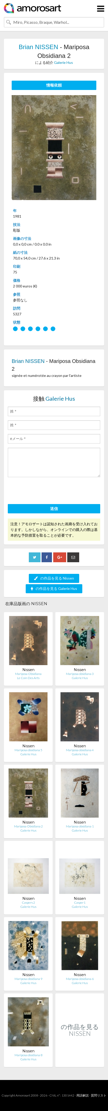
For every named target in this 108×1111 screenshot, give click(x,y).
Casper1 (79, 902)
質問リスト (98, 1095)
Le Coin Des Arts (28, 678)
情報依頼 (54, 85)
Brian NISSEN (38, 46)
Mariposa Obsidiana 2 (28, 826)
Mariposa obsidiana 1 (80, 826)
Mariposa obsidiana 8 (28, 1055)
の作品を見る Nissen (54, 578)
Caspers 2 (28, 902)
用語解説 (82, 1095)
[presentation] (47, 491)
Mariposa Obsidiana (28, 674)
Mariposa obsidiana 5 (28, 750)
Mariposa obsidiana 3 (80, 674)
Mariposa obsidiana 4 (80, 750)
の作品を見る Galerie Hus (54, 588)
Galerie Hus (63, 62)
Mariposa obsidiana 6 (80, 979)
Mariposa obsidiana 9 (28, 979)
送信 (54, 508)
